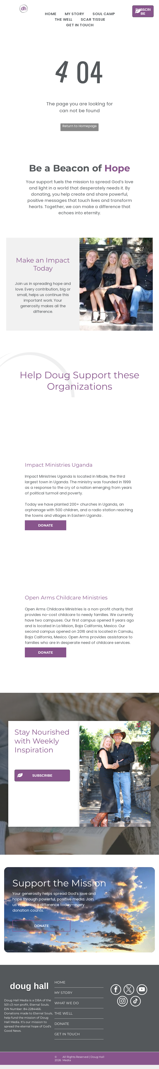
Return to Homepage (79, 126)
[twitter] (129, 990)
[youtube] (142, 990)
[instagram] (122, 1002)
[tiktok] (135, 1002)
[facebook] (116, 990)
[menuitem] (51, 14)
